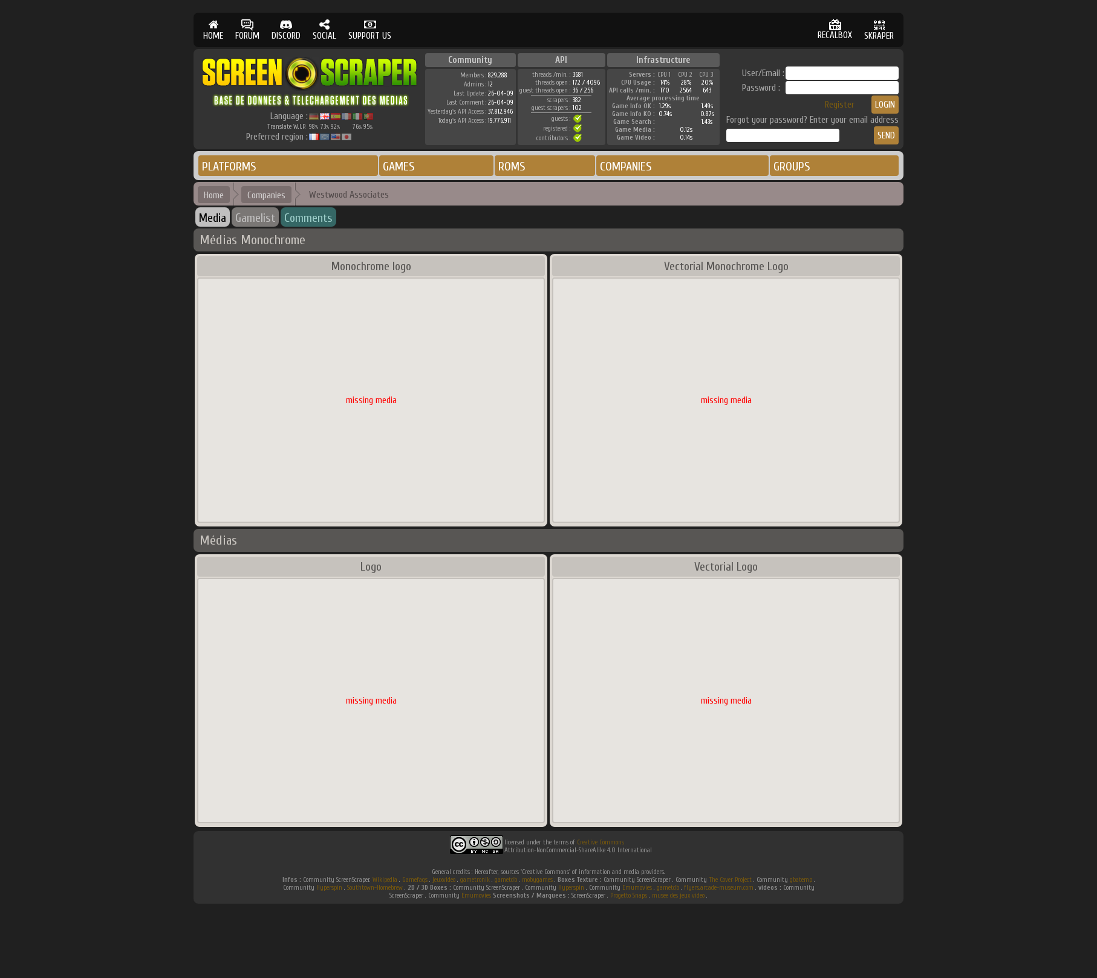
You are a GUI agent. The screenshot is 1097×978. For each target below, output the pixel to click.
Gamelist (255, 218)
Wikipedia (385, 880)
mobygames (537, 880)
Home (214, 195)
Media (212, 218)
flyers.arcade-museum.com (719, 888)
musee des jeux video (678, 895)
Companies (266, 195)
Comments (308, 218)
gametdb (506, 880)
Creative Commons (600, 842)
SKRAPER (879, 30)
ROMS (512, 166)
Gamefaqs (415, 880)
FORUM (247, 30)
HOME (213, 30)
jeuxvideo (443, 880)
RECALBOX (835, 29)
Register (839, 105)
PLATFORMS (229, 166)
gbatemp (801, 880)
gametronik (475, 880)
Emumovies (637, 888)
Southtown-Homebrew (375, 888)
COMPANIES (626, 166)
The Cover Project (730, 880)
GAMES (399, 166)
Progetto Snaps (628, 895)
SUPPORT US (369, 30)
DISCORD (286, 30)
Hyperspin (329, 888)
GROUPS (791, 166)
